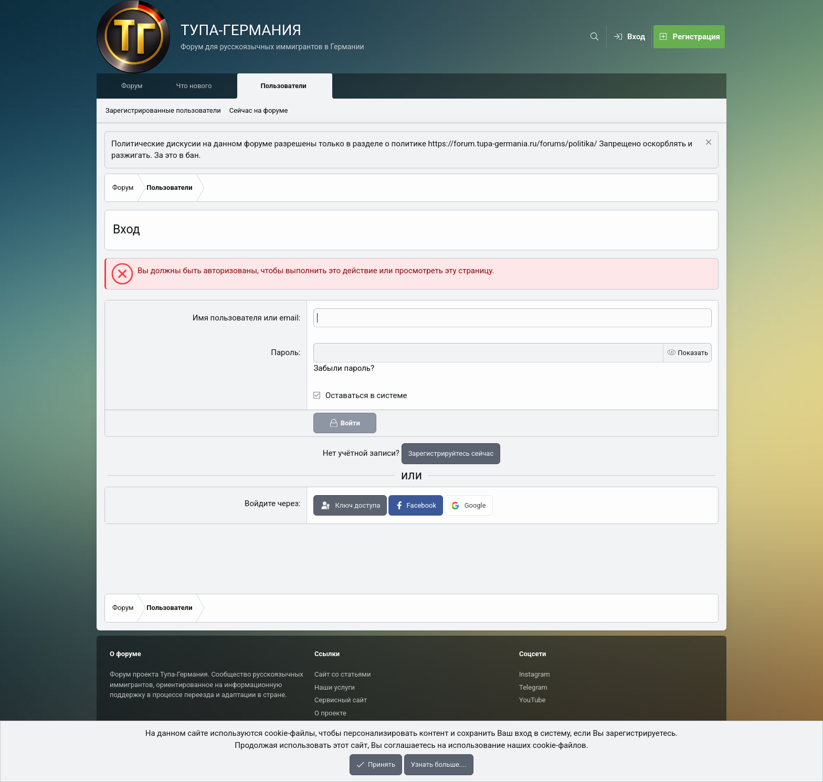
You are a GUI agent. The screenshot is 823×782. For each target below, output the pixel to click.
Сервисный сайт (340, 700)
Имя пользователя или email (246, 318)
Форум (134, 86)
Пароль (285, 353)
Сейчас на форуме (258, 111)
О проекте (330, 713)
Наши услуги (334, 687)
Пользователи (286, 86)
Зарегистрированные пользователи (163, 111)
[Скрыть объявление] (707, 143)
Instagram (534, 674)
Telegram (533, 687)
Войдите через (272, 504)
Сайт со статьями (342, 674)
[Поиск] (594, 36)
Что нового (196, 86)
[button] (232, 86)
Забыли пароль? (343, 368)
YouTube (532, 700)
